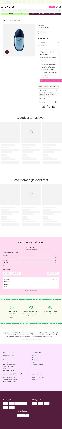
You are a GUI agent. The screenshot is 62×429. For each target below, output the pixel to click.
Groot (40, 86)
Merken (10, 20)
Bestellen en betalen (8, 370)
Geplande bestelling (37, 362)
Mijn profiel (34, 355)
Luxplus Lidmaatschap (38, 377)
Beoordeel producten (37, 364)
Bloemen (46, 86)
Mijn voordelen (35, 358)
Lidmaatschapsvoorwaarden (10, 379)
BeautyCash (6, 368)
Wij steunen (35, 379)
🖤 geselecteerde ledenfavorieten (15, 14)
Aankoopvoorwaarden (9, 377)
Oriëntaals (52, 86)
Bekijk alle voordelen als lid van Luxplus (31, 339)
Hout (58, 86)
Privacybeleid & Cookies (9, 381)
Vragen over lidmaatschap (10, 366)
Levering (5, 362)
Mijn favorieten (36, 360)
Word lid (52, 6)
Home (4, 20)
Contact (5, 358)
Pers (4, 360)
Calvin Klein (17, 20)
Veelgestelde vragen (8, 355)
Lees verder (42, 98)
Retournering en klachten (10, 364)
